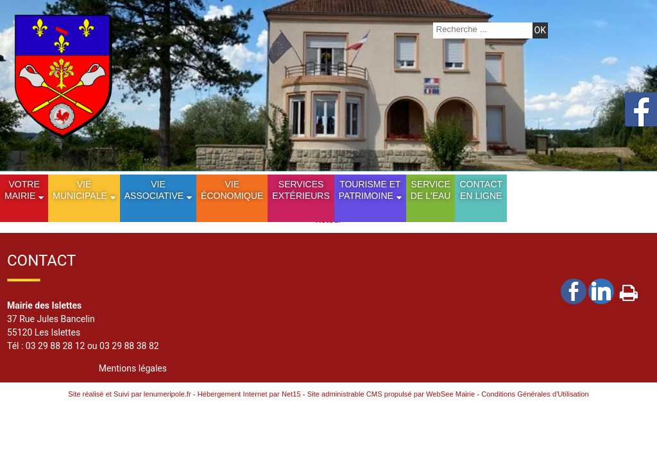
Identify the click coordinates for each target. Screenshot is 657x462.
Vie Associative (153, 190)
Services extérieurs (300, 190)
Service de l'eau (431, 190)
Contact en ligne (480, 190)
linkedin (601, 291)
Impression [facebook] (629, 290)
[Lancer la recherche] (540, 30)
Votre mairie (22, 190)
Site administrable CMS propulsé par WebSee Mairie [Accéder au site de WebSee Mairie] (391, 394)
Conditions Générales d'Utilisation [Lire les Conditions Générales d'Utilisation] (535, 394)
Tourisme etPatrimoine (370, 190)
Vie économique (232, 190)
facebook (573, 291)
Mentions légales (133, 368)
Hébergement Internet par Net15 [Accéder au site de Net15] (249, 394)
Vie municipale (80, 190)
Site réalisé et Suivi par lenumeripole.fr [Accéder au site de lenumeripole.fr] (129, 394)
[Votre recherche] (481, 29)
